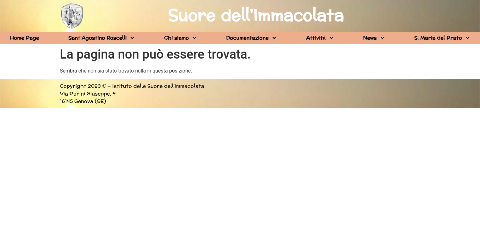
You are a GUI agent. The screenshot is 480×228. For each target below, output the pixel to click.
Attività (320, 38)
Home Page (24, 38)
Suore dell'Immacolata (256, 16)
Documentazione (251, 38)
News (374, 38)
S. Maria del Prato (442, 38)
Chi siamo (180, 38)
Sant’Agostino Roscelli (101, 38)
